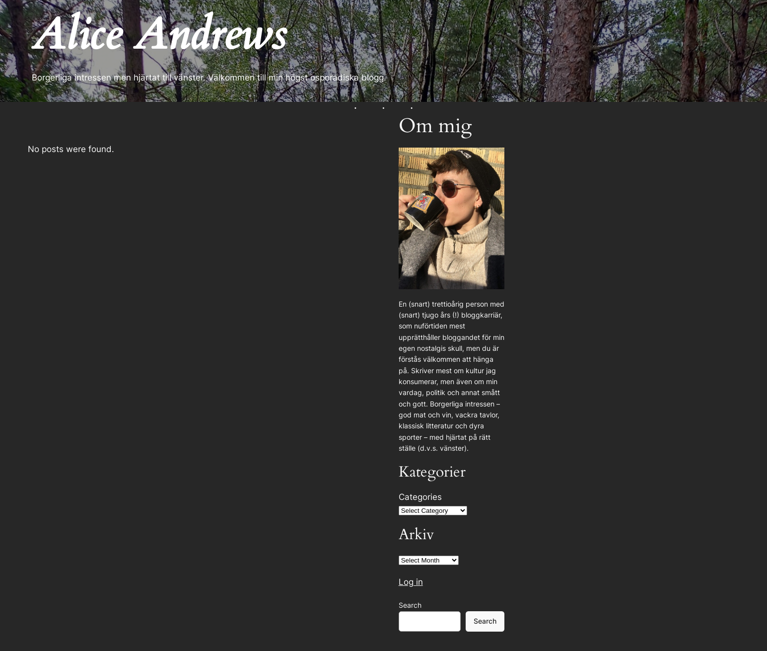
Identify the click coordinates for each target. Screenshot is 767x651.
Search (410, 605)
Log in (411, 582)
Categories (420, 497)
